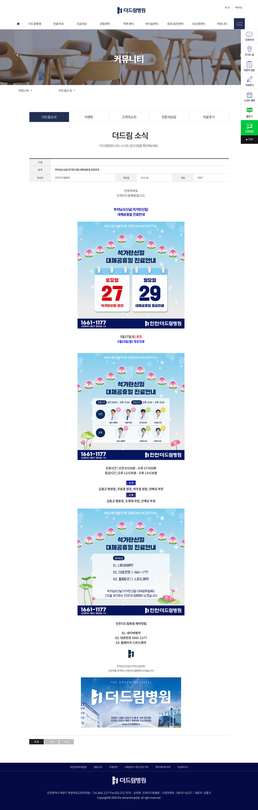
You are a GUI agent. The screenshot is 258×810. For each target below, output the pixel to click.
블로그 (249, 112)
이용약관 (113, 767)
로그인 (227, 7)
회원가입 (238, 7)
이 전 (51, 741)
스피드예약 (249, 96)
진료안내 (58, 24)
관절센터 (105, 24)
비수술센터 (151, 24)
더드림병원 (34, 24)
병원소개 (98, 767)
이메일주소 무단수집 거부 (137, 767)
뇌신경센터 (198, 24)
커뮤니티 (222, 24)
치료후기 (209, 117)
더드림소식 (67, 90)
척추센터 (128, 24)
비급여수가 (183, 767)
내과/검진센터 (175, 24)
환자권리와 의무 (163, 767)
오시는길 (249, 51)
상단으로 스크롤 (249, 139)
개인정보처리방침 (78, 767)
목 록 (36, 741)
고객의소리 (129, 117)
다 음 (66, 741)
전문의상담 (169, 117)
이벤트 (240, 55)
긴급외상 (82, 24)
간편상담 (249, 127)
